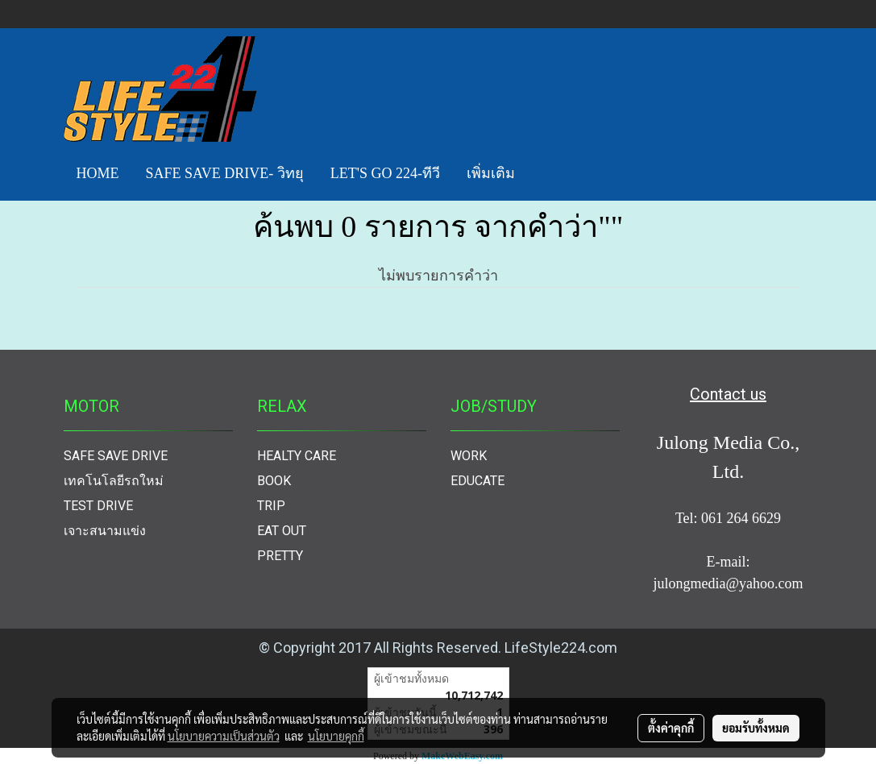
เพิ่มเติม (491, 173)
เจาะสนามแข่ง (105, 530)
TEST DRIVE (98, 505)
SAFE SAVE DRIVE (116, 455)
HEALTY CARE (296, 455)
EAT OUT (281, 530)
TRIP (271, 505)
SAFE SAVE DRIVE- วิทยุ (225, 173)
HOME (98, 173)
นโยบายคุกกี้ (336, 736)
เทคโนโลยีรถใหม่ (114, 480)
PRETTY (280, 555)
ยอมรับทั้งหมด (756, 727)
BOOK (274, 480)
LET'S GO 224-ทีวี (385, 173)
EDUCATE (477, 480)
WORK (468, 455)
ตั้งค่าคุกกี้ (671, 727)
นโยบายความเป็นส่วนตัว (224, 736)
